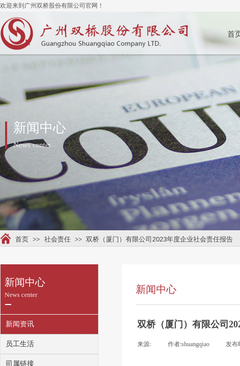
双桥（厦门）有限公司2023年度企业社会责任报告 (159, 239)
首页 (21, 239)
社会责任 (57, 239)
